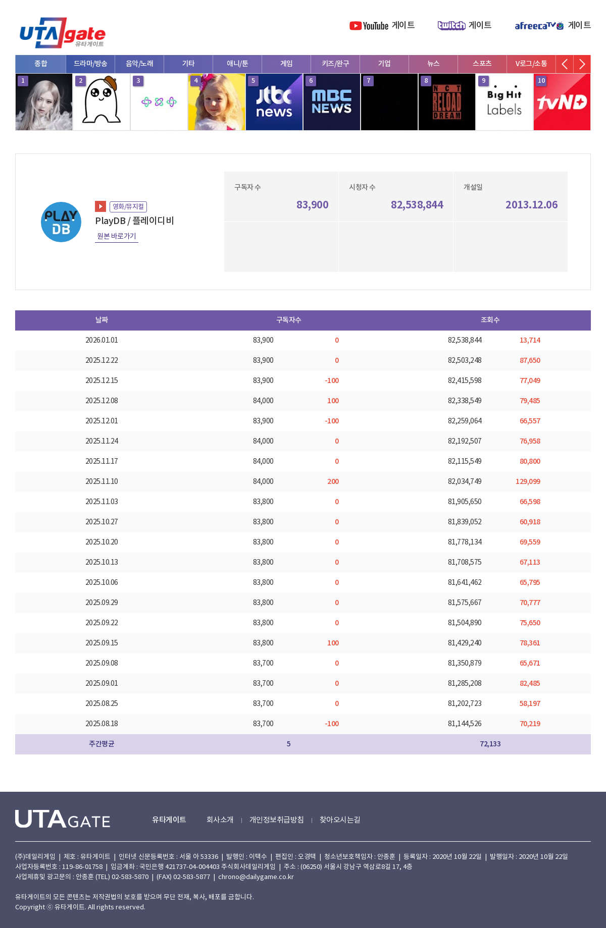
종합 (40, 64)
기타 (188, 64)
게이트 (403, 26)
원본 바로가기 (116, 237)
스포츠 (482, 64)
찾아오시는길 (340, 820)
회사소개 (220, 820)
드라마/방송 (91, 64)
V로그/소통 (531, 64)
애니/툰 (237, 64)
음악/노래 (140, 64)
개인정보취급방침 (276, 820)
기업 (384, 64)
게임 (286, 64)
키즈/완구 (335, 64)
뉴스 (433, 64)
